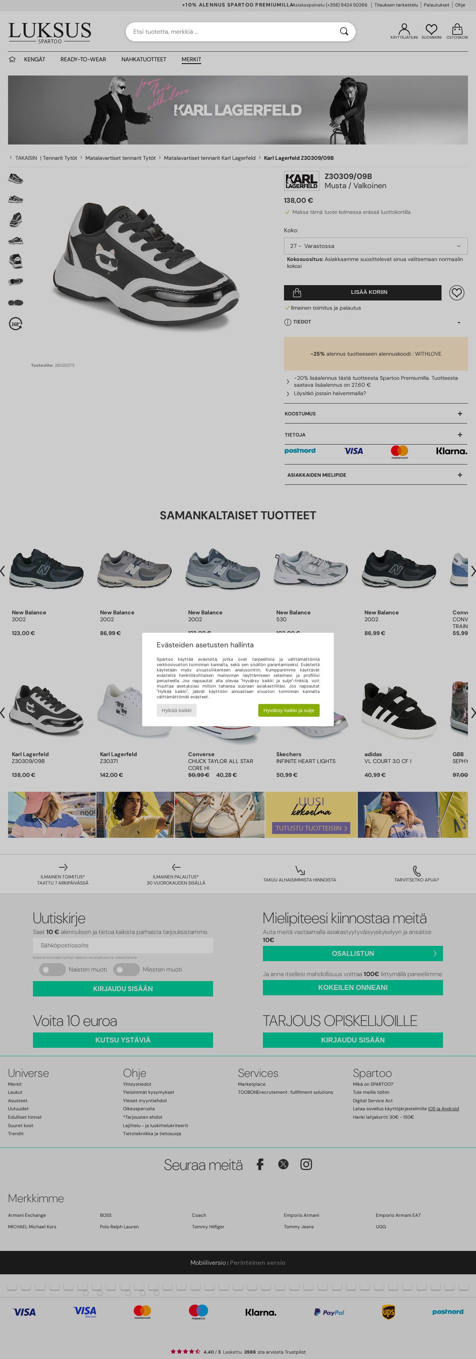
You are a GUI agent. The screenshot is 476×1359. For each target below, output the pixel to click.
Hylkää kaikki (177, 710)
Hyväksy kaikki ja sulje (289, 710)
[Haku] (344, 31)
